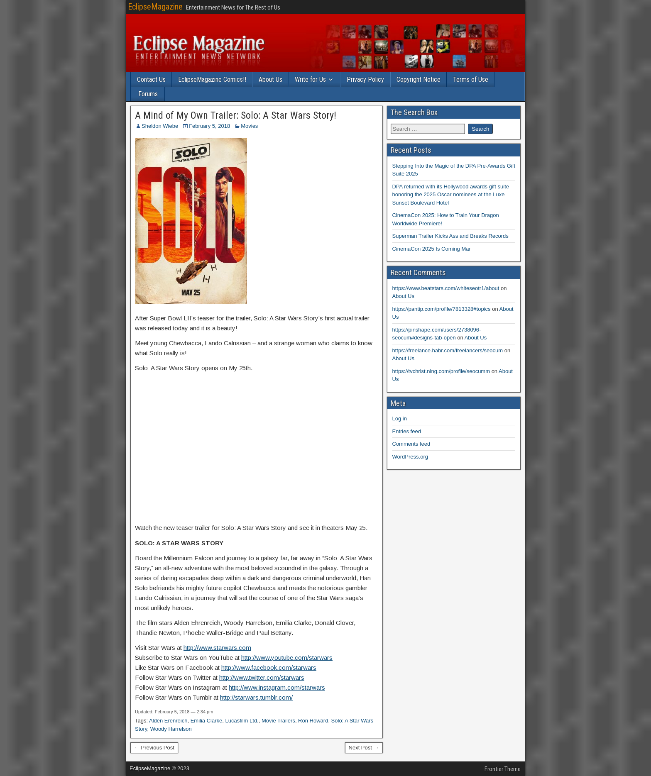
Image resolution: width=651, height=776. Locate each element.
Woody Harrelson (171, 729)
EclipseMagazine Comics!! (212, 79)
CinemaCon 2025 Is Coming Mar (431, 249)
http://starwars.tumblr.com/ (256, 697)
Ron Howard (313, 720)
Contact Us (151, 79)
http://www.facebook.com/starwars (268, 667)
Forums (148, 94)
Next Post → (364, 747)
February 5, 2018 (209, 126)
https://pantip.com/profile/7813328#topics (441, 309)
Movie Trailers (278, 720)
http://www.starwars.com (217, 647)
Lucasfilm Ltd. (242, 720)
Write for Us (310, 79)
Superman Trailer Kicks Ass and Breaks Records (450, 236)
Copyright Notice (418, 79)
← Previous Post (154, 747)
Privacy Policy (365, 79)
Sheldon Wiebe (160, 126)
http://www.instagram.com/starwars (277, 687)
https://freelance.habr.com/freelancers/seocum (447, 350)
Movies (249, 126)
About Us (270, 79)
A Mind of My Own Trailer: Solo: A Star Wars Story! (235, 115)
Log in (399, 418)
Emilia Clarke (207, 720)
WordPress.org (410, 457)
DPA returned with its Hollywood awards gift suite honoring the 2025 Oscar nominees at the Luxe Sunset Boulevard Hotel (450, 194)
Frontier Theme (503, 769)
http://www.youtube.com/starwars (287, 657)
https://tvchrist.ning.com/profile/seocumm (441, 371)
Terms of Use (470, 79)
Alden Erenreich (168, 720)
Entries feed (406, 431)
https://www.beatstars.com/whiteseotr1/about (445, 288)
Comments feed (411, 444)
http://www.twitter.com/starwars (261, 677)
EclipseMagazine (155, 7)
